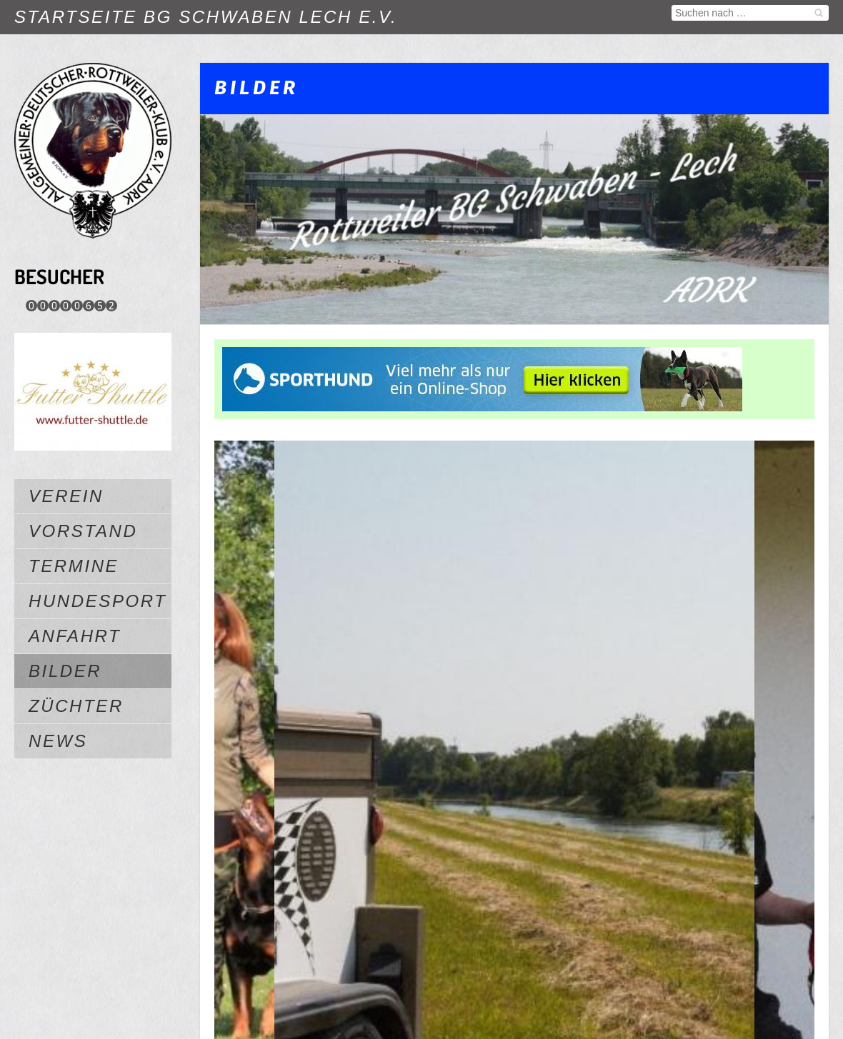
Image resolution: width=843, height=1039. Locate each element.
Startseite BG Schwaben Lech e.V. (205, 16)
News (58, 741)
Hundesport (98, 601)
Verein (66, 496)
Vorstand (83, 531)
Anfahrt (75, 636)
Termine (74, 566)
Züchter (76, 706)
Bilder (65, 671)
